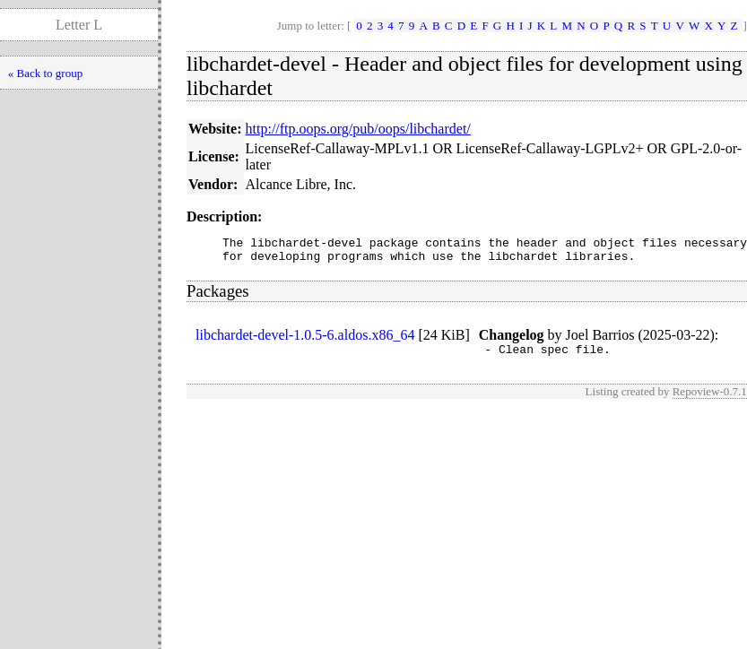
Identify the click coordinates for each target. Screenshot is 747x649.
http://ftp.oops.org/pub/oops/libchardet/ (358, 128)
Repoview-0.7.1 (710, 399)
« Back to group (45, 73)
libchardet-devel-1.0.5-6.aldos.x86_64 (304, 340)
